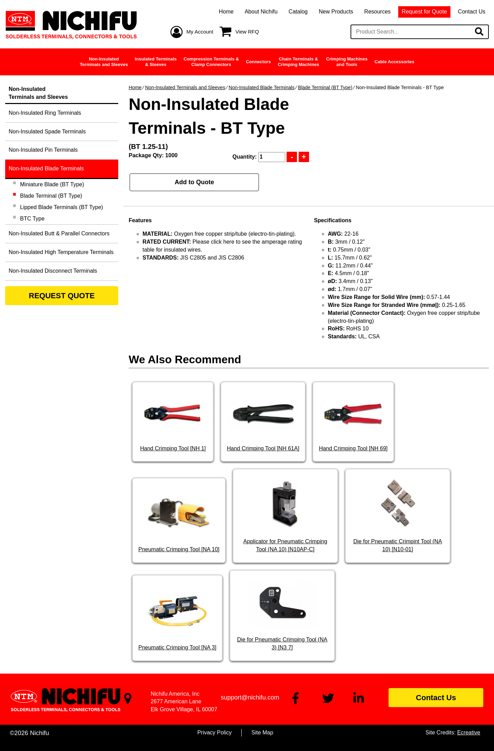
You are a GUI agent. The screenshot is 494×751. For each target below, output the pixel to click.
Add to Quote (194, 182)
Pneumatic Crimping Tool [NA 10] (178, 549)
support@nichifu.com (250, 697)
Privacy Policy (214, 732)
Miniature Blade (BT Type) (52, 184)
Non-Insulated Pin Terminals (43, 150)
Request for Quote (424, 12)
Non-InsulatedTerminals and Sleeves (104, 61)
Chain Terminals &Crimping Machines (298, 61)
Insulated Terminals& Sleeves (156, 61)
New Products (336, 12)
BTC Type (32, 219)
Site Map (262, 732)
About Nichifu (261, 12)
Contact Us (471, 12)
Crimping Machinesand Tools (346, 61)
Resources (377, 12)
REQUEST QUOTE (62, 295)
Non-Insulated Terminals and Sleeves (185, 87)
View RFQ (247, 32)
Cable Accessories (394, 61)
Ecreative (468, 732)
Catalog (298, 12)
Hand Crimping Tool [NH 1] (173, 448)
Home (226, 12)
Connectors (258, 61)
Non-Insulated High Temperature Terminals (61, 252)
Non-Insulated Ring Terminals (45, 113)
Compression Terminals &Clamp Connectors (211, 61)
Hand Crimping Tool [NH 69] (353, 448)
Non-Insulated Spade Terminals (47, 131)
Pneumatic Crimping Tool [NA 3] (177, 647)
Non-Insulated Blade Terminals (262, 87)
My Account (199, 32)
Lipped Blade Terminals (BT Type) (61, 207)
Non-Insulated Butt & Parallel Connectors (59, 233)
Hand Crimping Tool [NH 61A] (263, 448)
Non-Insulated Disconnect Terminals (53, 271)
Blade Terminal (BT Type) (325, 87)
